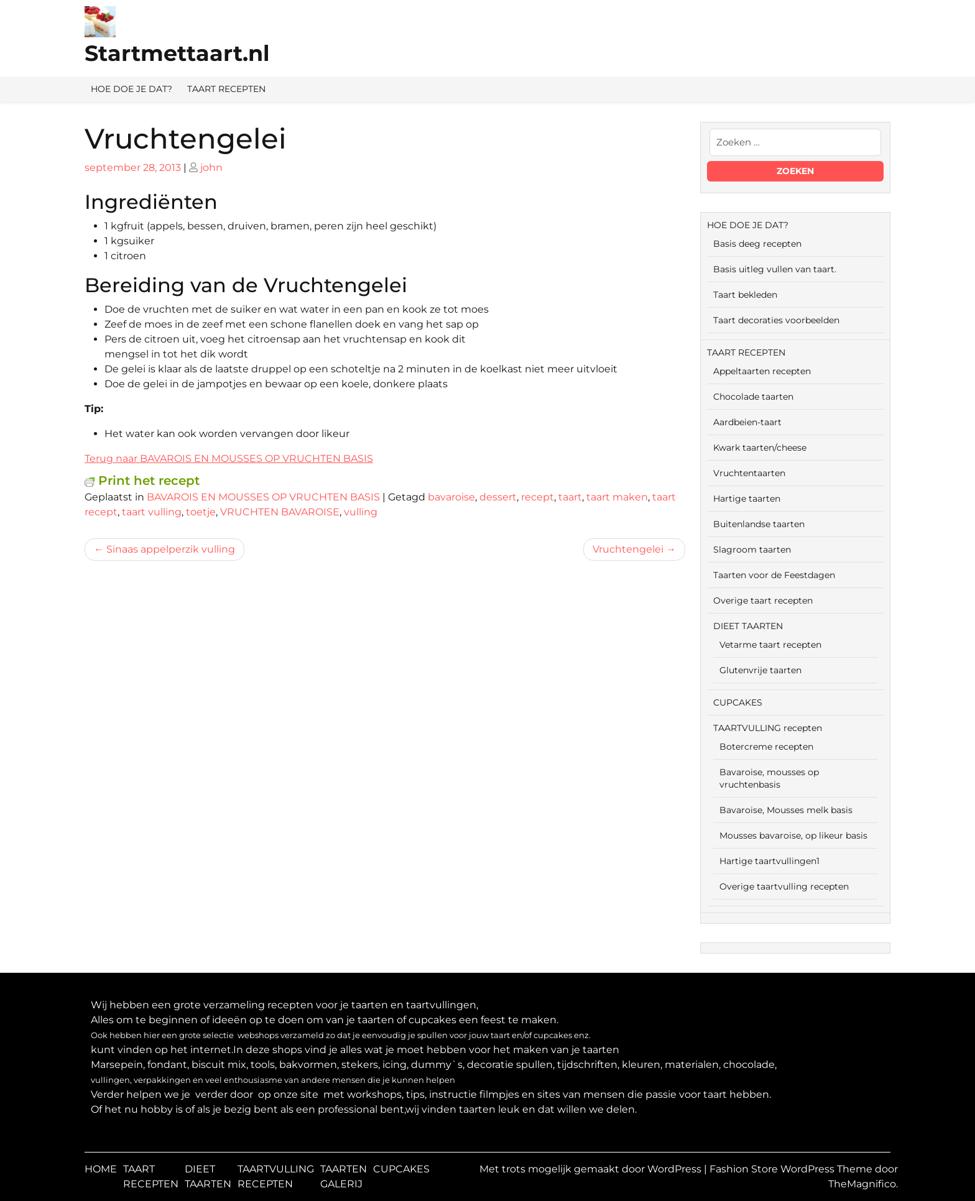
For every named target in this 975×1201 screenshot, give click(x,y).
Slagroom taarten (752, 549)
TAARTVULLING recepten (767, 728)
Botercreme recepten (766, 746)
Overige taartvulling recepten (784, 886)
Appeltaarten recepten (762, 371)
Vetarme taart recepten (770, 644)
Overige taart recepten (763, 600)
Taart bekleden (745, 294)
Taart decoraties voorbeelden (776, 320)
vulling (360, 512)
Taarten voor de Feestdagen (774, 575)
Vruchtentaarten (749, 473)
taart (570, 497)
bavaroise (451, 497)
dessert (498, 497)
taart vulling (152, 512)
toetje (201, 512)
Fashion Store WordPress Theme (792, 1169)
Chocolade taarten (753, 396)
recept (537, 497)
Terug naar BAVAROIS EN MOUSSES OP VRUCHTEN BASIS (229, 458)
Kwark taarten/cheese (759, 447)
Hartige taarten (746, 498)
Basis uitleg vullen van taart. (774, 269)
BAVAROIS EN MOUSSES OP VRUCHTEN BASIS (263, 497)
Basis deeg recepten (757, 243)
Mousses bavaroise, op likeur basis (793, 835)
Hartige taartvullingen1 (769, 861)
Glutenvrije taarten (760, 670)
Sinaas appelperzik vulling (170, 549)
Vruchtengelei (628, 549)
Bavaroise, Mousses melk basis (786, 810)
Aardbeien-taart (747, 422)
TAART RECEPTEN (226, 88)
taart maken (617, 497)
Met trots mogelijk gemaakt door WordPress (591, 1169)
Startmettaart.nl (177, 53)
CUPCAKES (737, 702)
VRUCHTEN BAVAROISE (280, 512)
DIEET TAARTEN (748, 626)
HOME (101, 1169)
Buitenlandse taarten (759, 524)
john (211, 167)
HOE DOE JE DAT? (131, 88)
